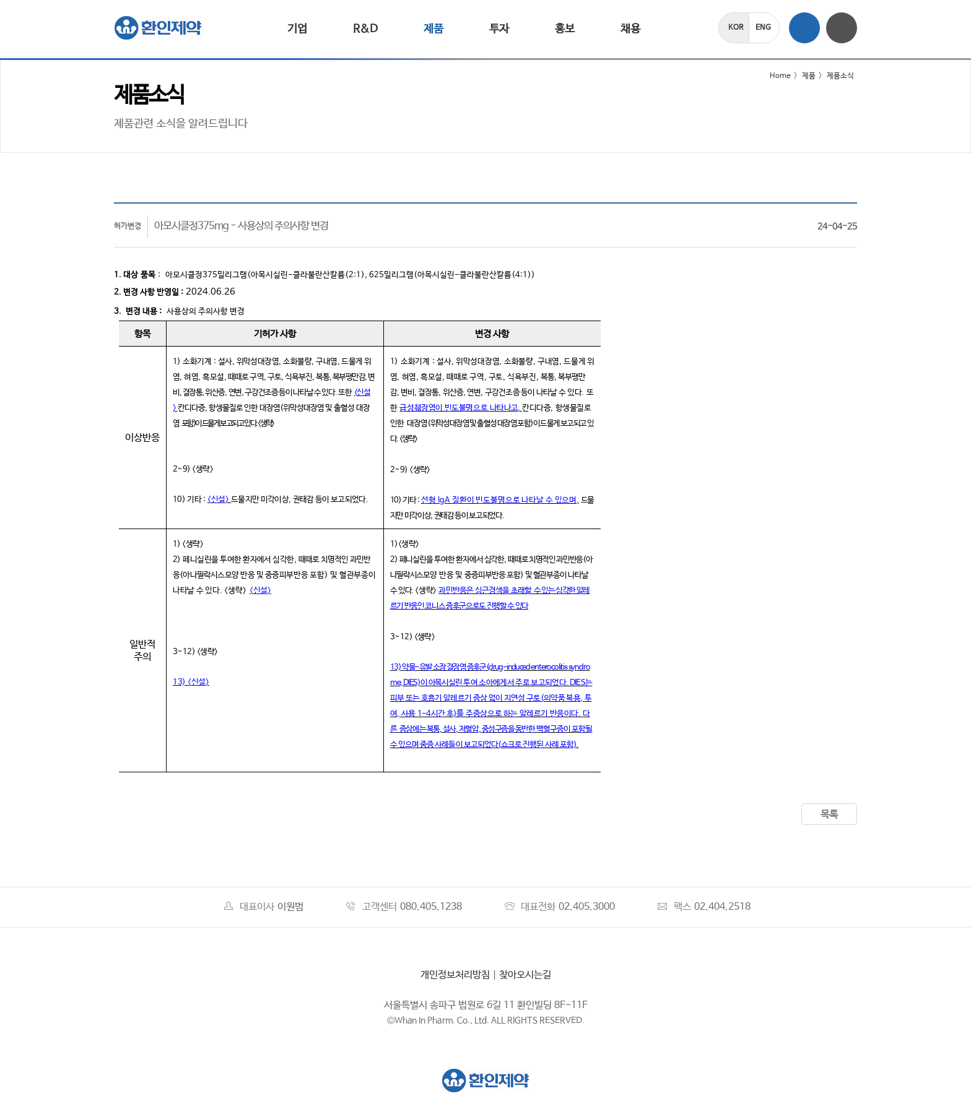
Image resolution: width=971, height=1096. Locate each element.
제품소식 (840, 76)
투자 (499, 29)
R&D (365, 29)
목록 (829, 815)
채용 (630, 29)
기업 (297, 29)
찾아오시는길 (525, 975)
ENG (763, 28)
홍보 (565, 29)
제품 (433, 29)
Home (772, 76)
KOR (735, 28)
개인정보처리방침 (455, 975)
